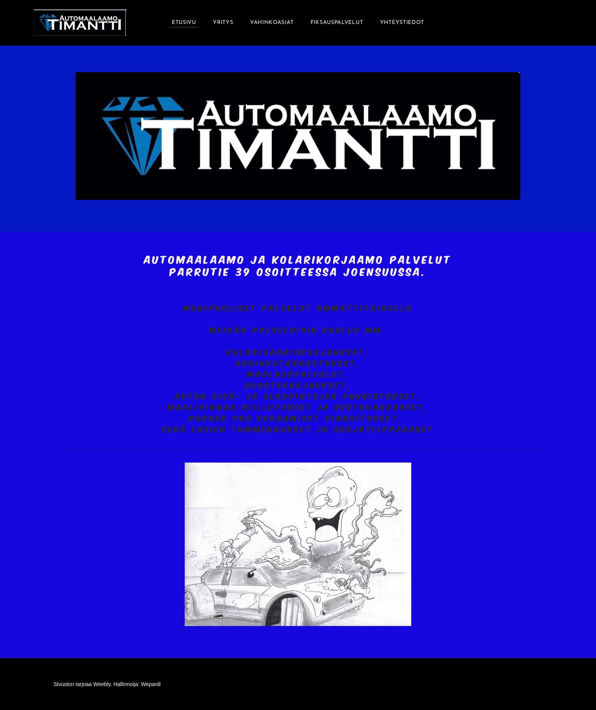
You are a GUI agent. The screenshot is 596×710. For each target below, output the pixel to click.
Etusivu (184, 22)
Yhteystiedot (402, 22)
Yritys (223, 22)
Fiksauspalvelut (337, 22)
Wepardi (151, 684)
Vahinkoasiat (271, 22)
